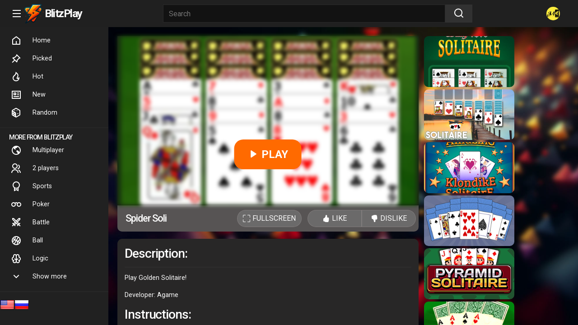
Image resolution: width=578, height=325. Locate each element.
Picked (31, 59)
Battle (30, 222)
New (28, 95)
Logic (29, 259)
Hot (27, 77)
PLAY (268, 154)
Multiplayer (37, 150)
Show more (39, 277)
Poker (30, 204)
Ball (27, 240)
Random (34, 113)
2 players (35, 168)
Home (31, 40)
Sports (31, 186)
